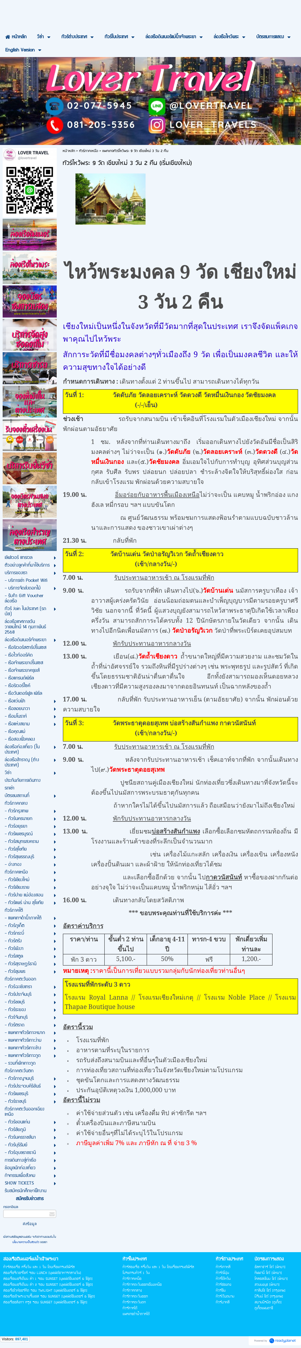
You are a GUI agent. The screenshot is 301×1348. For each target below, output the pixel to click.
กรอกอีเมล (10, 1207)
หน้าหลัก (69, 151)
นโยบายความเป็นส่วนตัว (26, 1242)
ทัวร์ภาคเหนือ (88, 151)
